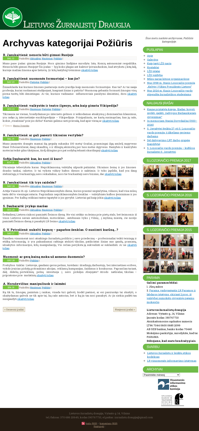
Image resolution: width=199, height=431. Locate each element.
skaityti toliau (89, 70)
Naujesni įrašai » (125, 309)
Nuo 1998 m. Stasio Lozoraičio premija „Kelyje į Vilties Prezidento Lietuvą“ (171, 85)
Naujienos (47, 58)
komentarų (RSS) (108, 423)
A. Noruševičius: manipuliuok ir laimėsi (34, 284)
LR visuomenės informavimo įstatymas (171, 360)
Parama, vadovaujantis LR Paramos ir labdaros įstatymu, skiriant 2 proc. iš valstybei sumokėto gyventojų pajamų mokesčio (171, 296)
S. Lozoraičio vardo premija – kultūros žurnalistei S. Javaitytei (171, 150)
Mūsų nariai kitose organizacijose (168, 79)
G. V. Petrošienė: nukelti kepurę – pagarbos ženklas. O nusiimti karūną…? (60, 230)
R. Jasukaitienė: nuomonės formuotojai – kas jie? (41, 78)
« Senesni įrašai (14, 309)
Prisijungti (99, 426)
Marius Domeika (21, 125)
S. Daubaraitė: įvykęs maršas (25, 206)
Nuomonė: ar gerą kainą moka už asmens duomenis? (44, 257)
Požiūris (58, 58)
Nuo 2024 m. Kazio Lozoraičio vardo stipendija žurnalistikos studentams (170, 92)
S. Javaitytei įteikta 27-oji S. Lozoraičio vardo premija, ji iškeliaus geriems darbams (171, 132)
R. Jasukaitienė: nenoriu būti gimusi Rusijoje (38, 55)
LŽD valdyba (155, 75)
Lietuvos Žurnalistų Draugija (76, 23)
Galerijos (152, 59)
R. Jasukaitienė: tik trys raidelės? (29, 182)
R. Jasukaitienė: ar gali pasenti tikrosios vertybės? (43, 135)
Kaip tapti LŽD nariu (159, 63)
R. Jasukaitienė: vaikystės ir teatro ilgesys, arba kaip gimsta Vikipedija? (60, 105)
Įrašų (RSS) (91, 423)
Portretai (34, 82)
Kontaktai (153, 67)
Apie (150, 55)
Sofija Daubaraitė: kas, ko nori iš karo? (33, 159)
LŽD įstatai (153, 71)
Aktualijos (35, 58)
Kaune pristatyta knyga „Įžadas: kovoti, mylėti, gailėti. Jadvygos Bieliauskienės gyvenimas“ (171, 113)
